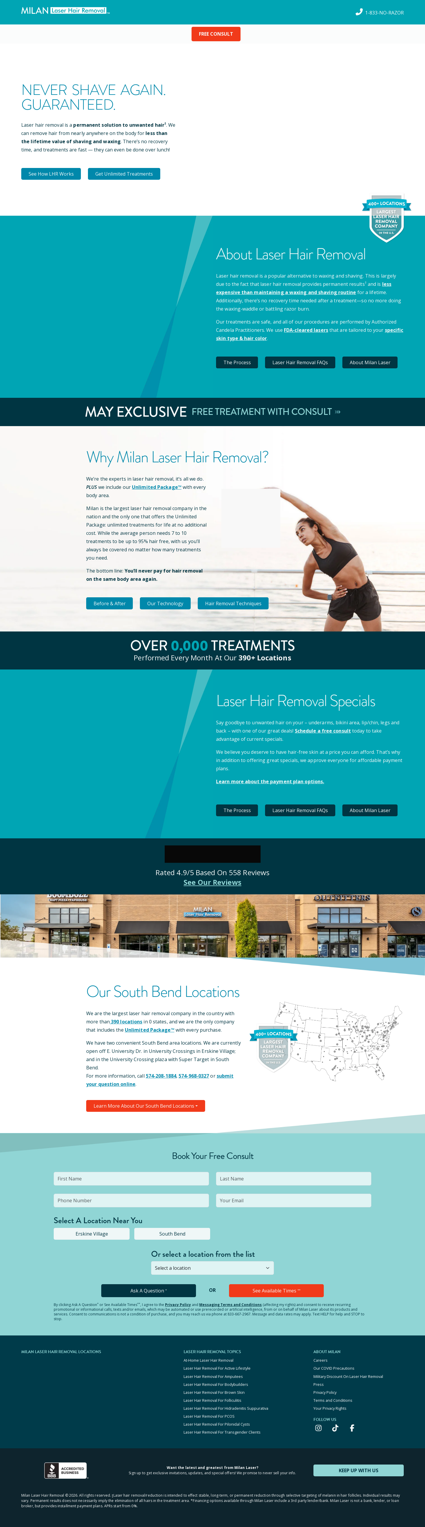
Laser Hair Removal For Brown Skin (214, 1392)
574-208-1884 (161, 1076)
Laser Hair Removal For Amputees (213, 1376)
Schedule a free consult (323, 730)
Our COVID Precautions (333, 1368)
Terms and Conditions (332, 1400)
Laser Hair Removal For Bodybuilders (216, 1384)
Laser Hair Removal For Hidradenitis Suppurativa (226, 1408)
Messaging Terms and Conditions (230, 1304)
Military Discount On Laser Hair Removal (348, 1376)
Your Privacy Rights (329, 1408)
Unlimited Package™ (157, 487)
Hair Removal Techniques (233, 603)
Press (318, 1384)
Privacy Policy (178, 1304)
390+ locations (264, 657)
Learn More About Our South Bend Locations (144, 1106)
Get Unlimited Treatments (124, 174)
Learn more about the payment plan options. (270, 781)
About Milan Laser (370, 362)
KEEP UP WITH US (358, 1470)
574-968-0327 (194, 1076)
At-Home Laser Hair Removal (208, 1360)
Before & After (110, 603)
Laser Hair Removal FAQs (300, 362)
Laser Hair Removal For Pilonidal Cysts (217, 1424)
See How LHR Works (51, 174)
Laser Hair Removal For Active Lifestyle (217, 1368)
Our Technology (166, 603)
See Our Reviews (212, 882)
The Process (237, 362)
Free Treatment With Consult (266, 412)
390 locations (126, 1021)
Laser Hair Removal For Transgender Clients (222, 1431)
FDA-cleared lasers (306, 330)
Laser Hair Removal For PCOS (209, 1416)
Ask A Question (148, 1290)
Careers (320, 1360)
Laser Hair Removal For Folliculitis (212, 1400)
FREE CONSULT (216, 34)
